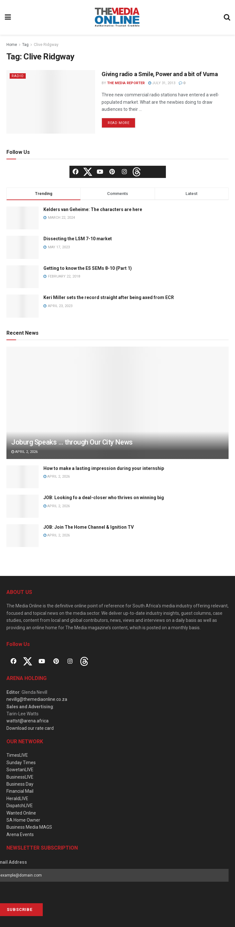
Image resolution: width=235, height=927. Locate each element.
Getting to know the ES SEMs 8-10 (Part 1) (87, 268)
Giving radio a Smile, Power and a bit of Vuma (160, 74)
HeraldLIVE (17, 798)
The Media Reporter (126, 83)
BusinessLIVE (19, 777)
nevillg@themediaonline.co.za (36, 699)
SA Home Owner (23, 820)
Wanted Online (21, 813)
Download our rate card (30, 728)
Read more (118, 123)
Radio (18, 76)
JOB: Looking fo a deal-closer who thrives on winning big (103, 497)
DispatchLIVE (19, 805)
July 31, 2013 (161, 83)
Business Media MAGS (29, 827)
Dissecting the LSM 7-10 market (77, 238)
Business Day (19, 784)
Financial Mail (19, 791)
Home (11, 44)
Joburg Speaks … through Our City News (72, 442)
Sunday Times (21, 762)
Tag (25, 44)
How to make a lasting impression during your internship (103, 468)
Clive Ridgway (46, 44)
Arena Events (20, 834)
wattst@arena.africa (27, 720)
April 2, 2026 (24, 452)
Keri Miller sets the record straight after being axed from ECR (108, 297)
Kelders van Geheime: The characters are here (92, 209)
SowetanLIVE (19, 769)
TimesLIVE (17, 755)
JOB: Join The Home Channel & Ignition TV (88, 527)
